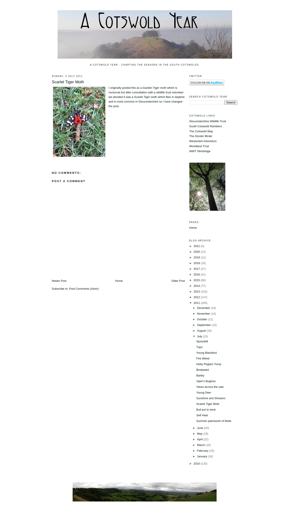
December (204, 308)
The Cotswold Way (201, 131)
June (200, 428)
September (204, 325)
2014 (197, 285)
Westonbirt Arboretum (203, 141)
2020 (197, 251)
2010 (197, 463)
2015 (197, 280)
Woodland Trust (199, 146)
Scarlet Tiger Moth (68, 82)
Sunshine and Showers (211, 398)
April (200, 439)
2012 (197, 297)
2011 (197, 303)
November (204, 313)
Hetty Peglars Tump (208, 364)
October (202, 319)
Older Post (178, 280)
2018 (197, 263)
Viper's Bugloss (206, 381)
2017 (197, 268)
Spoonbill (202, 341)
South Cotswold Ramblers (205, 126)
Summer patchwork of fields (213, 421)
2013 (197, 291)
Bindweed (202, 369)
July (200, 336)
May (200, 433)
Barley (200, 375)
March (201, 445)
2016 (197, 274)
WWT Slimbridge (199, 151)
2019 (197, 257)
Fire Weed (202, 358)
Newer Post (59, 280)
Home (119, 280)
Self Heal (202, 415)
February (203, 450)
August (202, 330)
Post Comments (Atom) (84, 288)
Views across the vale (210, 386)
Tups (199, 347)
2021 (197, 246)
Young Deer (203, 392)
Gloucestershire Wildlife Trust (207, 121)
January (202, 456)
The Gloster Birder (200, 136)
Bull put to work (206, 409)
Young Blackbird (206, 352)
